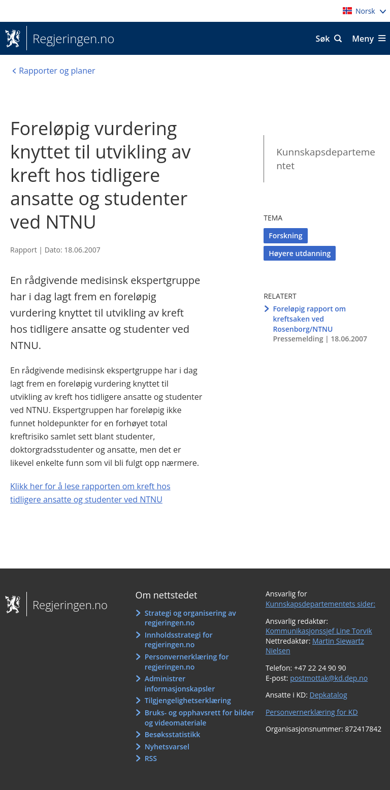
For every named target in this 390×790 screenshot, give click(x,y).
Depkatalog (328, 695)
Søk (323, 38)
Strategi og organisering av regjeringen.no (190, 618)
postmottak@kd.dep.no (329, 678)
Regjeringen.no (70, 38)
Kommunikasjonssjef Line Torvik (319, 631)
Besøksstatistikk (173, 734)
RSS (151, 758)
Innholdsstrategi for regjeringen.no (179, 640)
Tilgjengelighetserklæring (188, 700)
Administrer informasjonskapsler (180, 683)
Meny (363, 38)
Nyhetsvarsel (167, 746)
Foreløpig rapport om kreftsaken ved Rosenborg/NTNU (309, 318)
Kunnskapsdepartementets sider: (320, 604)
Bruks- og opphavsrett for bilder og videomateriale (199, 718)
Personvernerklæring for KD (312, 712)
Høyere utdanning (300, 253)
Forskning (285, 235)
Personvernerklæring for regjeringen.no (187, 662)
